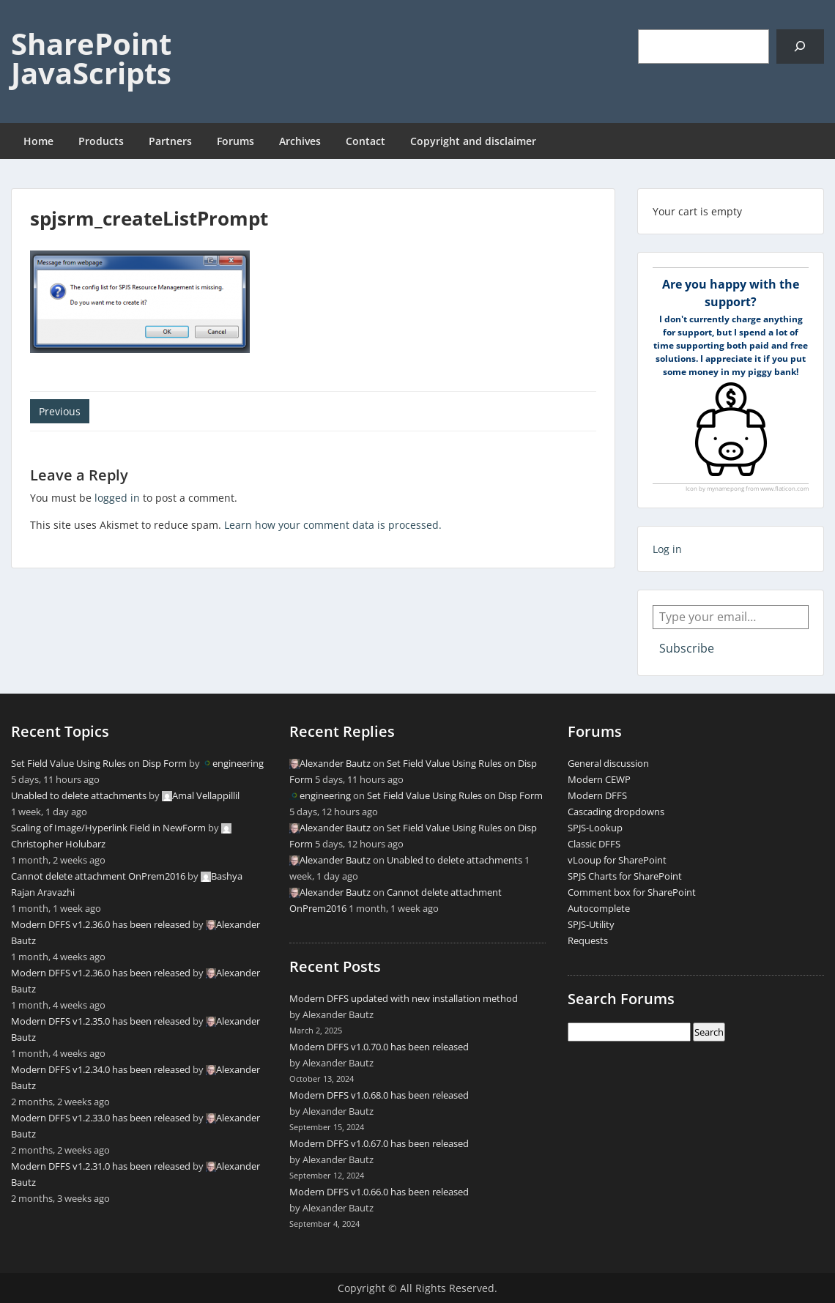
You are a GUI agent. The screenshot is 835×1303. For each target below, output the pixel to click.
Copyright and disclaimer (473, 141)
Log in (667, 549)
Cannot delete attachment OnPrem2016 (98, 876)
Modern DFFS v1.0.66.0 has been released (379, 1191)
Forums (235, 141)
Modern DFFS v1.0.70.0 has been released (379, 1046)
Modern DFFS (597, 795)
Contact (365, 141)
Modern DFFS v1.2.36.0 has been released (100, 924)
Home (38, 141)
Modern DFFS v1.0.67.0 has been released (379, 1143)
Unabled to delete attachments (78, 795)
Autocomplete (599, 908)
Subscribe (686, 648)
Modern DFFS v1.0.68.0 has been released (379, 1095)
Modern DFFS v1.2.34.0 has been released (100, 1069)
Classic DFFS (594, 843)
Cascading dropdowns (616, 811)
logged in (117, 498)
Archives (300, 141)
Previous (60, 411)
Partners (170, 141)
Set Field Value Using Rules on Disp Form (99, 763)
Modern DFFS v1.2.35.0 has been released (100, 1021)
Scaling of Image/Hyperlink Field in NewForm (108, 827)
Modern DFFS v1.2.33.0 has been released (100, 1117)
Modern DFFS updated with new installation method (403, 998)
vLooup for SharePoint (617, 859)
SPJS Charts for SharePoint (625, 876)
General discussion (608, 763)
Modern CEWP (599, 779)
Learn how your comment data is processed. (333, 525)
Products (101, 141)
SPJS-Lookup (595, 827)
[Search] (800, 46)
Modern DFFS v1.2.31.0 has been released (100, 1166)
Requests (588, 940)
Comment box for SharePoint (632, 892)
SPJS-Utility (591, 924)
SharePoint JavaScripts (91, 58)
